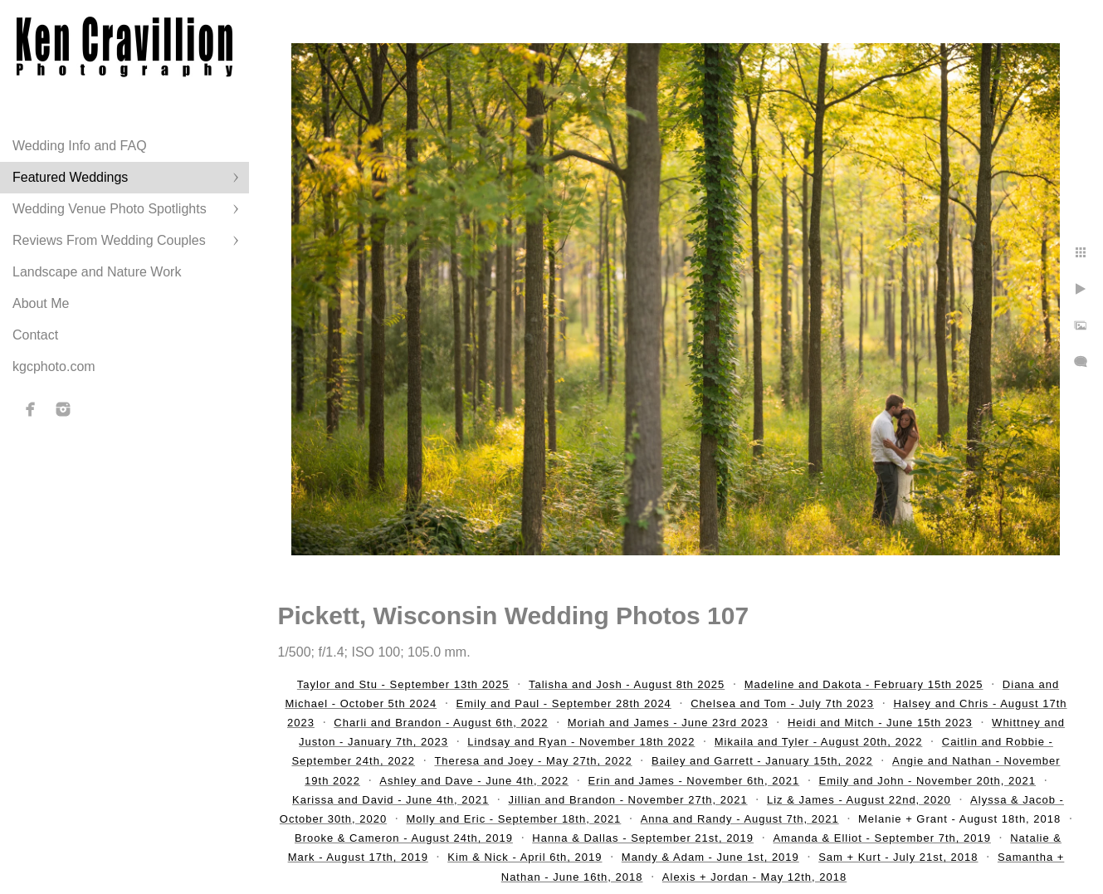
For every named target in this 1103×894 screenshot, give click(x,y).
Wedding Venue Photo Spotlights (109, 209)
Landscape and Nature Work (96, 272)
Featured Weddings (70, 177)
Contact (35, 335)
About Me (40, 303)
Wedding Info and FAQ (79, 146)
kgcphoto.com (53, 366)
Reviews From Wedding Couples (109, 240)
